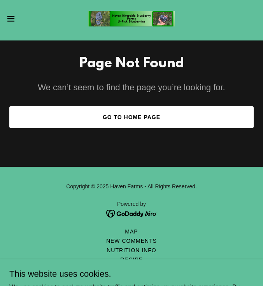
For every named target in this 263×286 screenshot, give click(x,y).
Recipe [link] (131, 259)
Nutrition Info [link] (131, 250)
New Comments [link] (131, 241)
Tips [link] (131, 269)
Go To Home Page (131, 117)
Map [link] (131, 231)
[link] (131, 18)
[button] (22, 18)
